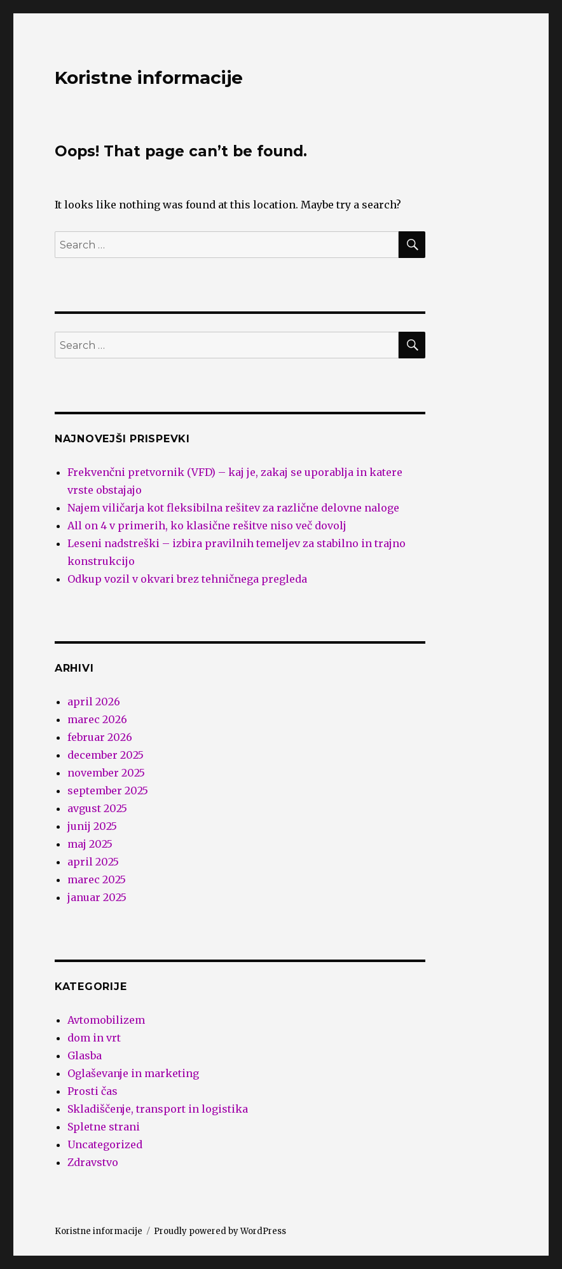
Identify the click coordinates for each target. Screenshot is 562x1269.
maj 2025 (90, 844)
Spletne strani (103, 1126)
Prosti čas (92, 1091)
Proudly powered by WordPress (220, 1231)
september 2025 (107, 790)
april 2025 (93, 861)
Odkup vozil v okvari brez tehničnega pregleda (187, 579)
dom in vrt (94, 1037)
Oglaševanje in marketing (133, 1073)
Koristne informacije (149, 77)
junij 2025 (92, 826)
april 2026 (93, 701)
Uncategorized (104, 1144)
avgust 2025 (97, 808)
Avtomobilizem (106, 1020)
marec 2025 (96, 879)
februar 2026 (99, 737)
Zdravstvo (92, 1162)
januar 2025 (97, 897)
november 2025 (106, 772)
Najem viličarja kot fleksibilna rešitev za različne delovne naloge (233, 507)
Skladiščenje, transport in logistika (157, 1109)
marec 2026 (97, 719)
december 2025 (105, 755)
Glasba (84, 1055)
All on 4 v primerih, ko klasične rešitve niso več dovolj (206, 525)
